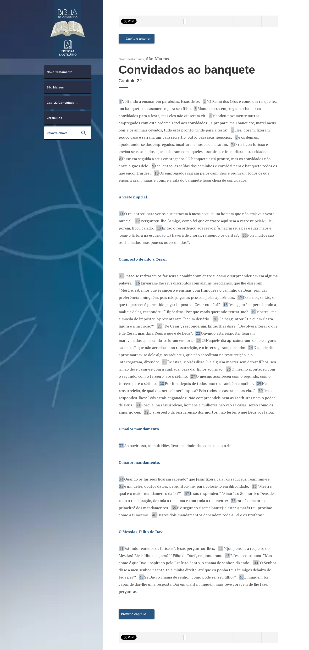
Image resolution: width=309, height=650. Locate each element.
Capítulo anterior (138, 38)
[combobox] (67, 71)
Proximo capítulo (133, 614)
